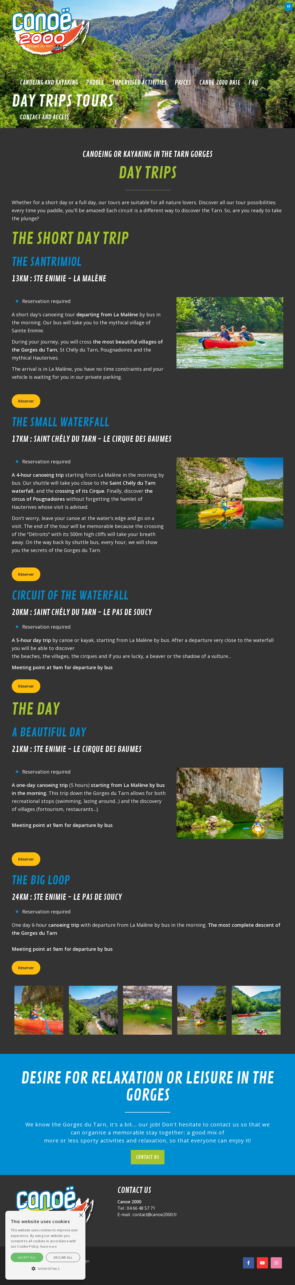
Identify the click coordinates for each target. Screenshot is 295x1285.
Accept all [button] (27, 1257)
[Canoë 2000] (52, 32)
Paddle (95, 82)
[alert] (45, 1245)
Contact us (147, 1157)
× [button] (81, 1215)
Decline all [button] (63, 1257)
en (288, 7)
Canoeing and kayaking (49, 82)
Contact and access (44, 117)
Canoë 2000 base (220, 82)
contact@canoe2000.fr (155, 1214)
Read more (48, 1246)
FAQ (253, 82)
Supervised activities (139, 82)
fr (279, 7)
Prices (183, 82)
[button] (45, 1269)
